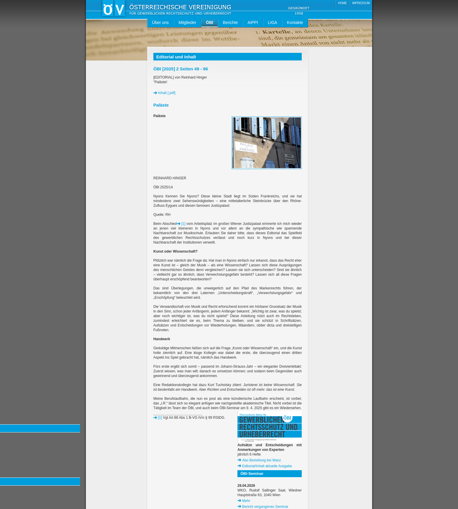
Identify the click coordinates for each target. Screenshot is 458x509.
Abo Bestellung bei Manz (261, 460)
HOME (342, 3)
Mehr (246, 501)
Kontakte (295, 22)
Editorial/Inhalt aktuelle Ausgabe (267, 466)
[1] (183, 224)
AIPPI (253, 22)
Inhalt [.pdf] (166, 93)
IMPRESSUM (361, 3)
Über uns (160, 22)
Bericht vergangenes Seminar (265, 507)
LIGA (272, 22)
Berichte (230, 22)
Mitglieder (187, 22)
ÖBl (209, 22)
